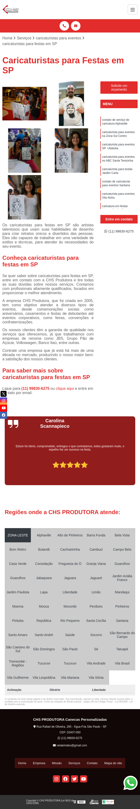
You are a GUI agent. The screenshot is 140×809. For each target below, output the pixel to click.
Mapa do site (113, 763)
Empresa (39, 763)
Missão (57, 763)
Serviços (74, 763)
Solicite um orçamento (119, 88)
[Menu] (133, 9)
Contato (92, 763)
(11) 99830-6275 (36, 389)
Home (22, 763)
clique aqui (65, 389)
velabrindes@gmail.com (70, 746)
